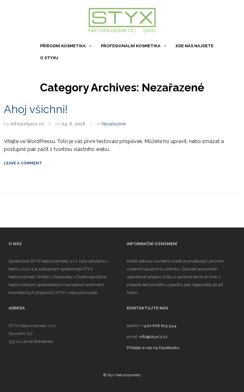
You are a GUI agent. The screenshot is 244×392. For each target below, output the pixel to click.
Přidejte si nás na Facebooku (153, 347)
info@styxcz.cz (153, 336)
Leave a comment (23, 163)
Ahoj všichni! (36, 109)
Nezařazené (114, 123)
